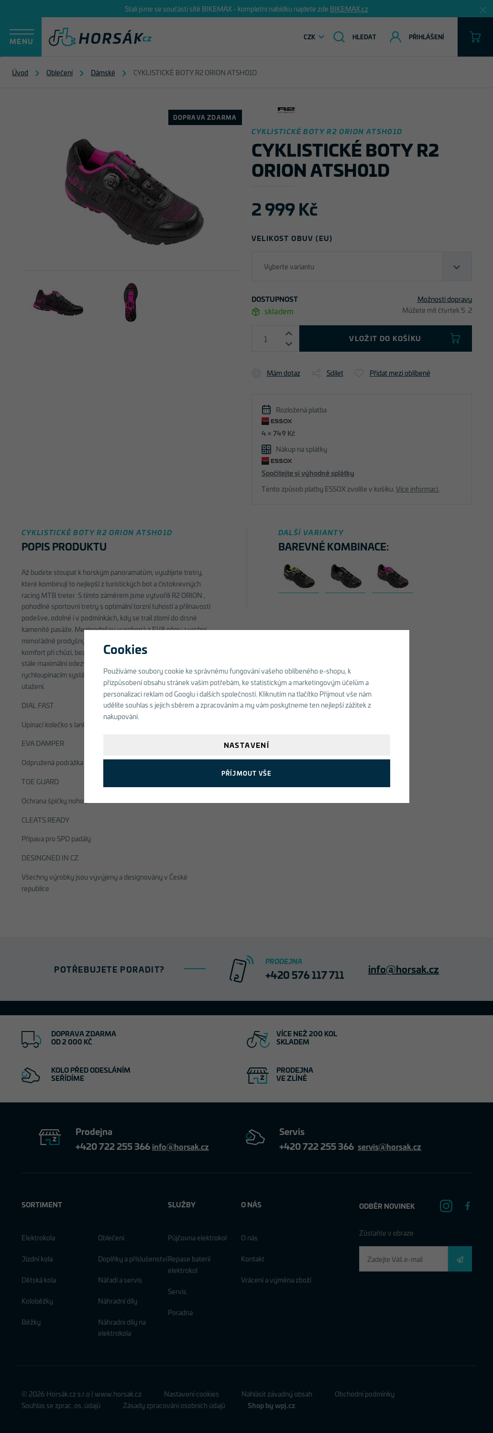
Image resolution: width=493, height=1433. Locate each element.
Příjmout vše (246, 773)
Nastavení (247, 745)
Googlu (184, 693)
